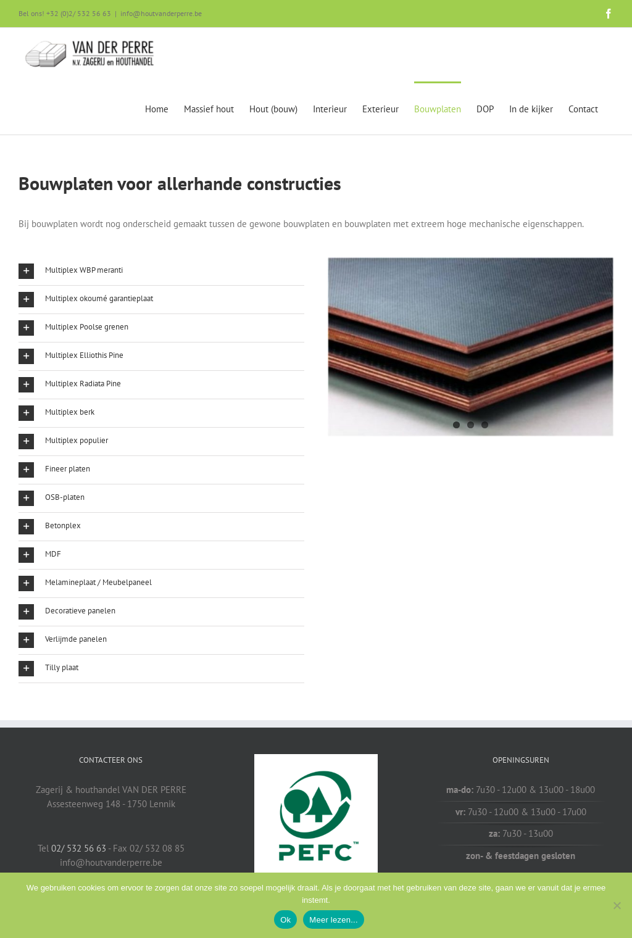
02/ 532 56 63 (78, 848)
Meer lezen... (333, 919)
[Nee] (616, 905)
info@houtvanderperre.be (161, 13)
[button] (161, 271)
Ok (285, 919)
